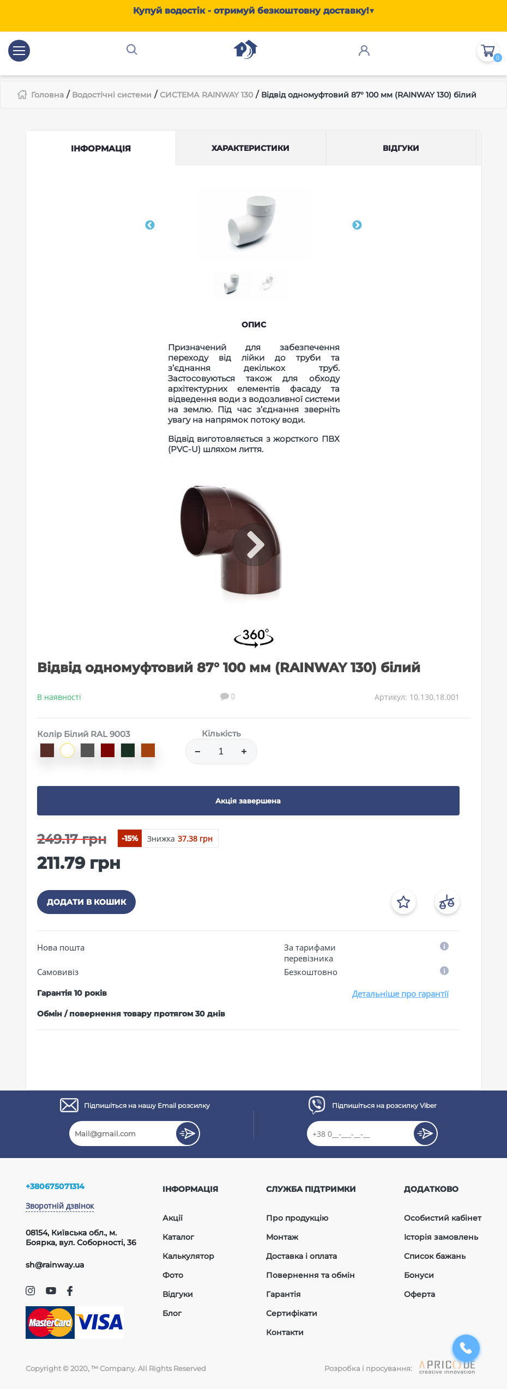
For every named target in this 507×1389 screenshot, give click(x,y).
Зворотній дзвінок (60, 1206)
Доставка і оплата (301, 1256)
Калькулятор (188, 1256)
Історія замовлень (441, 1237)
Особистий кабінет (442, 1218)
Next (357, 225)
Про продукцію (297, 1218)
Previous (149, 225)
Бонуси (419, 1275)
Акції (172, 1218)
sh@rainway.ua (55, 1265)
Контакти (285, 1332)
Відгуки (177, 1294)
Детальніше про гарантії (400, 993)
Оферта (419, 1294)
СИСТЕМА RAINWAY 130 (206, 95)
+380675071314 (55, 1186)
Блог (172, 1313)
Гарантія (283, 1294)
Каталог (178, 1237)
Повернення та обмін (310, 1275)
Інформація (101, 148)
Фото (172, 1275)
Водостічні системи (112, 95)
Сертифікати (291, 1313)
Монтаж (282, 1237)
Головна (47, 95)
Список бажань (435, 1256)
